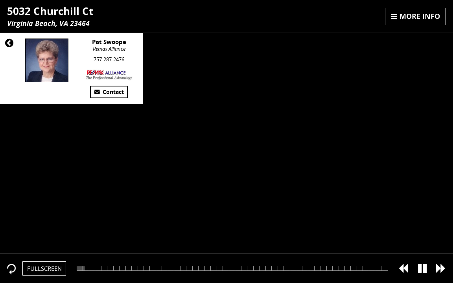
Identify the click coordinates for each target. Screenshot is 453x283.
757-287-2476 (109, 59)
